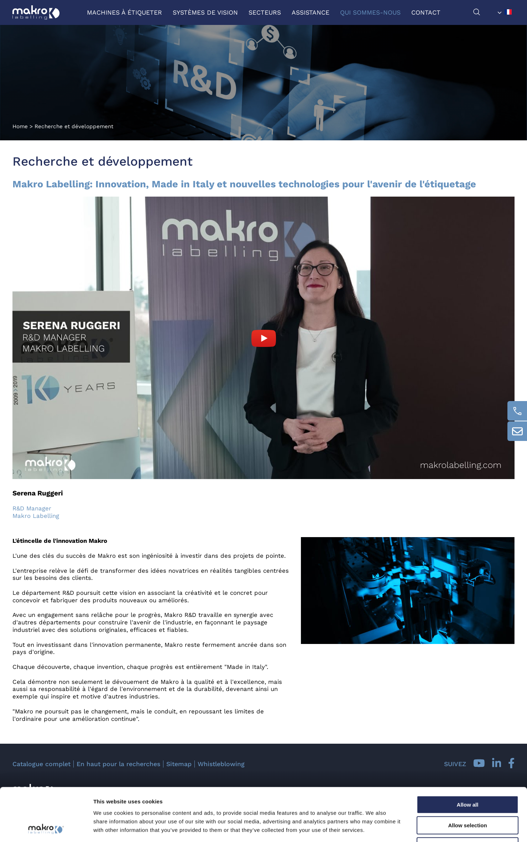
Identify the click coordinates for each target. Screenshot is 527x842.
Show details (373, 828)
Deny (467, 797)
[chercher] (484, 13)
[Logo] (35, 12)
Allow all (468, 755)
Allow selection (467, 776)
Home (20, 126)
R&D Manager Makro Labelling (35, 512)
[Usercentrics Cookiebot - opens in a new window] (46, 828)
